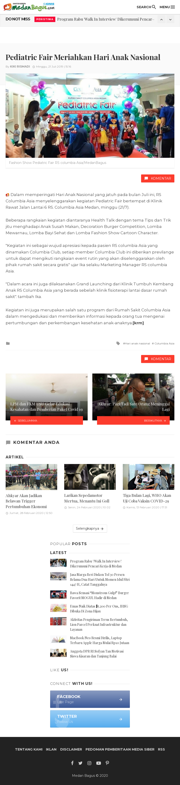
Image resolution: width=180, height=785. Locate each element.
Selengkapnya (90, 528)
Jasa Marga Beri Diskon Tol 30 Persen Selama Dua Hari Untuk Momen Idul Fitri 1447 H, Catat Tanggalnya (100, 579)
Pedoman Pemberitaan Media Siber (120, 749)
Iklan (51, 749)
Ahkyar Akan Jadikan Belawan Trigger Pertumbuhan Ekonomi (26, 501)
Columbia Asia (164, 343)
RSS (161, 749)
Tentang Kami (28, 749)
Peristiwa (44, 19)
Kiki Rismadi (20, 66)
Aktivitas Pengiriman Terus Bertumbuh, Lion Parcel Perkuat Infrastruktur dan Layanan (99, 624)
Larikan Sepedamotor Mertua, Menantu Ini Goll (86, 498)
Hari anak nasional (137, 343)
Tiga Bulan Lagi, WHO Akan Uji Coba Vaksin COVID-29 (147, 498)
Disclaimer (71, 749)
